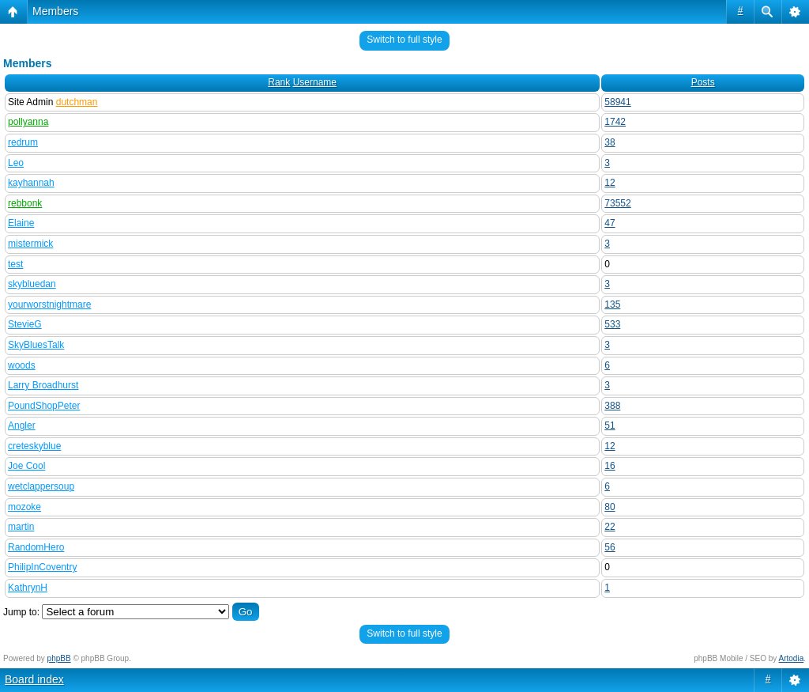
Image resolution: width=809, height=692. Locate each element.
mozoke (24, 506)
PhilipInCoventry (42, 567)
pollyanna (28, 121)
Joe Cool (26, 465)
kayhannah (31, 182)
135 (612, 304)
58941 (617, 102)
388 (612, 405)
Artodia (791, 658)
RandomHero (36, 547)
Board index (34, 679)
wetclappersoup (41, 486)
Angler (22, 425)
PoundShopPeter (44, 405)
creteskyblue (34, 446)
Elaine (21, 223)
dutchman (77, 102)
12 (609, 182)
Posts (703, 82)
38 (609, 142)
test (15, 264)
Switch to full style (404, 39)
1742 (615, 121)
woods (22, 365)
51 (609, 425)
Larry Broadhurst (43, 385)
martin (21, 526)
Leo (16, 162)
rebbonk (25, 203)
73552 (617, 203)
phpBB (59, 658)
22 (609, 526)
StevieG (25, 324)
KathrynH (27, 587)
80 (609, 506)
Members (55, 11)
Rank (279, 82)
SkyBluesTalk (36, 344)
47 (609, 223)
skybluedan (32, 283)
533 (612, 324)
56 (609, 547)
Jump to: (21, 612)
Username (315, 82)
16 (609, 465)
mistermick (30, 243)
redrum (23, 142)
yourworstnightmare (49, 304)
